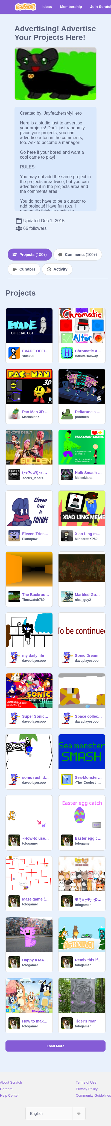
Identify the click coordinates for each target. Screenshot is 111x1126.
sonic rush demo (35, 777)
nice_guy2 (83, 600)
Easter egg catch (88, 838)
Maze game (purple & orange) (35, 899)
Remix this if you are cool (88, 960)
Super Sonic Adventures (35, 716)
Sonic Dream (86, 655)
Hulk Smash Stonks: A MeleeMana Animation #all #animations (88, 473)
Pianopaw (29, 539)
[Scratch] (25, 7)
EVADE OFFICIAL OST (35, 351)
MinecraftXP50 (86, 539)
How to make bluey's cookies (35, 1021)
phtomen (82, 417)
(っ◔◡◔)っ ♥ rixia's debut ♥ (35, 472)
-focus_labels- (33, 478)
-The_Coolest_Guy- (88, 783)
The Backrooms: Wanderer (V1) (35, 594)
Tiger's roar (85, 1021)
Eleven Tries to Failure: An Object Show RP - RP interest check (35, 534)
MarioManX (31, 417)
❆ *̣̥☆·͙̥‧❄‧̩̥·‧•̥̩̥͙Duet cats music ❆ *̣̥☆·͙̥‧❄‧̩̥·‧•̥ (88, 899)
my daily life (33, 655)
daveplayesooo (34, 661)
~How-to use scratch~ (35, 838)
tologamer (30, 843)
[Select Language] (55, 1113)
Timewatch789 (33, 600)
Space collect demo (88, 716)
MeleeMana (83, 478)
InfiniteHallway (86, 356)
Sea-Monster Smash (88, 777)
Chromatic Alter (88, 351)
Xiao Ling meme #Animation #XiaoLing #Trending (88, 534)
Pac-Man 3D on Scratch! (35, 412)
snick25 (28, 356)
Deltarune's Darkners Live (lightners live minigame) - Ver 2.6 (88, 412)
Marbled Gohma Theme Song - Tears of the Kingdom (88, 594)
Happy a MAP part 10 (35, 960)
